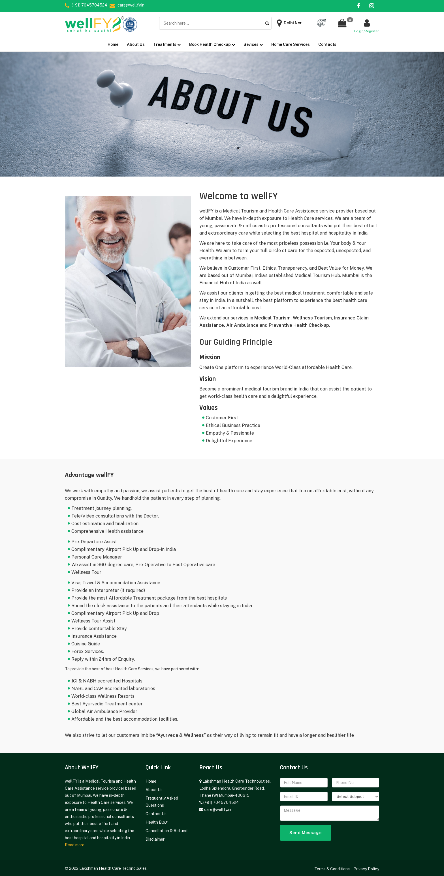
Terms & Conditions (332, 866)
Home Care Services (290, 42)
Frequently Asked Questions (162, 799)
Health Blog (157, 820)
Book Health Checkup (212, 42)
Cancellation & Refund (166, 828)
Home (113, 42)
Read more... (76, 842)
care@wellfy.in (217, 807)
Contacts (327, 42)
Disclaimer (155, 837)
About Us (136, 42)
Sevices (253, 42)
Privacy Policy (366, 866)
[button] (342, 23)
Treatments (167, 42)
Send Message (305, 830)
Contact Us (156, 811)
